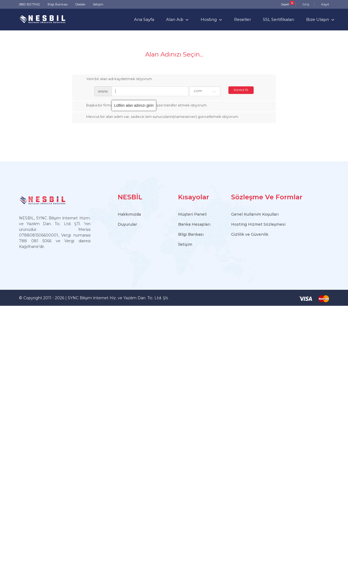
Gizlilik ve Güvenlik (249, 234)
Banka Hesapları (194, 224)
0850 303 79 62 (29, 4)
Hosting (209, 19)
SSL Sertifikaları (278, 19)
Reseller (242, 19)
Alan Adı (174, 19)
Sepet (285, 4)
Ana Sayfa (144, 19)
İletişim (98, 4)
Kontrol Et (241, 90)
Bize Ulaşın (317, 19)
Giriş (306, 4)
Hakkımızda (129, 214)
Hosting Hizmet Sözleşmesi (258, 224)
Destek (80, 4)
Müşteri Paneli (192, 214)
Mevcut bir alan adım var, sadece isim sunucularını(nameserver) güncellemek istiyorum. (158, 117)
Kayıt (325, 4)
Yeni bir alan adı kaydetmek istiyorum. (115, 79)
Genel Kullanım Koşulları (255, 214)
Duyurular (127, 224)
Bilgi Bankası (58, 4)
